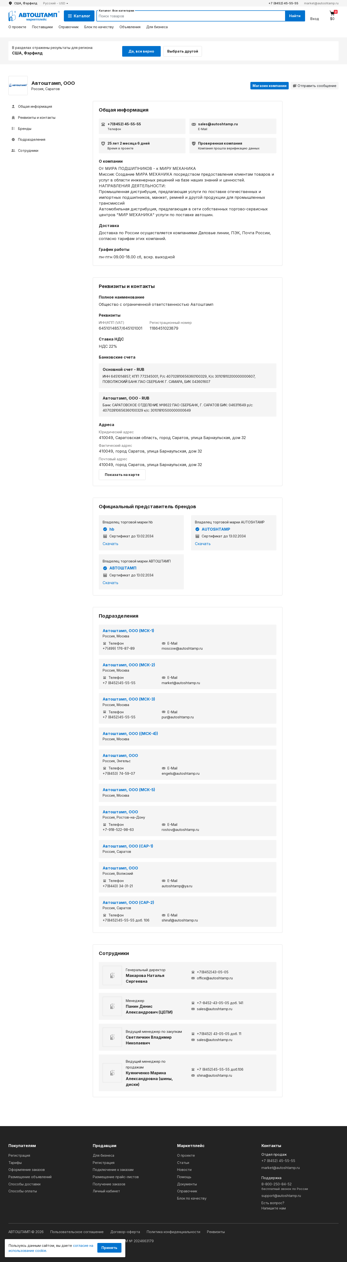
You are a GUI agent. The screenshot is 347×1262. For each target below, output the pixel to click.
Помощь (184, 1176)
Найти (293, 16)
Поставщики (42, 27)
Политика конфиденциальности (174, 1231)
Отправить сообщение (314, 85)
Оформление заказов (26, 1169)
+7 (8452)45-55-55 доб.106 (217, 1069)
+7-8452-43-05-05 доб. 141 (217, 1002)
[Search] (186, 16)
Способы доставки (24, 1183)
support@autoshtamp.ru (281, 1195)
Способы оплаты (22, 1190)
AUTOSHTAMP (212, 528)
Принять (109, 1248)
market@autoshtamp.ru (321, 3)
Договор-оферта (125, 1231)
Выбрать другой (185, 50)
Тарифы (15, 1162)
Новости (184, 1169)
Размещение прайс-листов (116, 1176)
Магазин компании (270, 85)
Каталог (79, 15)
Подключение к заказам (113, 1169)
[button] (55, 3)
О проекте (17, 27)
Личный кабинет (106, 1190)
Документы (187, 1183)
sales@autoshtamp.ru (211, 1008)
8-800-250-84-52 (300, 1186)
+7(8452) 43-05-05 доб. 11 (216, 1033)
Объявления (130, 27)
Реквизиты (216, 1231)
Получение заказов (109, 1183)
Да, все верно (141, 50)
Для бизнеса (157, 27)
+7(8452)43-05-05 (209, 971)
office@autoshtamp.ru (212, 977)
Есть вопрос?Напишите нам (273, 1204)
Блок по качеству (99, 27)
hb (108, 528)
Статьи (183, 1162)
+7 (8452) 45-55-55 (283, 3)
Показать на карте (122, 474)
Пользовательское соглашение (77, 1231)
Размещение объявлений (30, 1176)
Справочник (69, 27)
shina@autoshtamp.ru (211, 1075)
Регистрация (19, 1155)
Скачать (110, 543)
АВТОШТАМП (119, 567)
